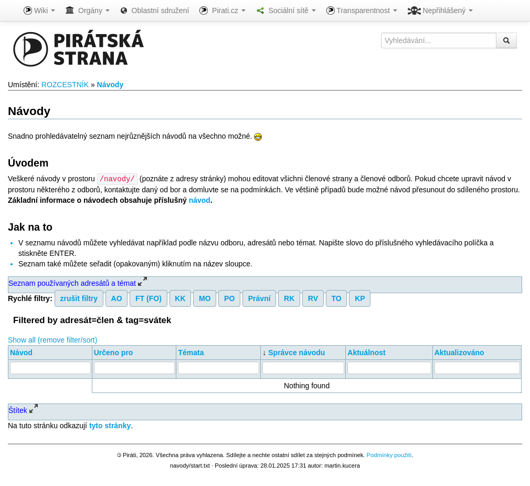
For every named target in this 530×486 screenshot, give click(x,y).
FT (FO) (148, 298)
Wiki (39, 10)
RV (313, 298)
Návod (21, 352)
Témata (191, 352)
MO (205, 298)
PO (229, 298)
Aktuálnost (366, 352)
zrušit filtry (79, 298)
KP (360, 298)
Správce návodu (296, 352)
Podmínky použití (388, 454)
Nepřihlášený (440, 10)
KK (180, 298)
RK (289, 298)
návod (199, 199)
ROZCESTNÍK (65, 84)
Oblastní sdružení (154, 10)
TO (336, 298)
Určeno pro (113, 352)
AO (116, 298)
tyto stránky (110, 425)
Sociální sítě (286, 10)
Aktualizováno (459, 352)
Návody (110, 84)
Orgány (88, 10)
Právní (259, 298)
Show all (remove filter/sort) (52, 339)
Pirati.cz (222, 10)
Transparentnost (361, 10)
